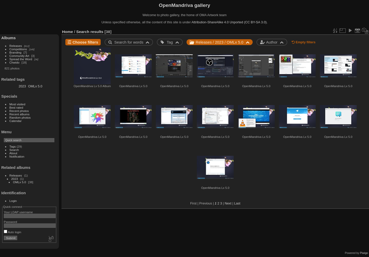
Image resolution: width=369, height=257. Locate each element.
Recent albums (19, 114)
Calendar (15, 120)
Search (14, 149)
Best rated (16, 107)
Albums (8, 38)
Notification (16, 156)
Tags (12, 146)
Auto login (12, 232)
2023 (22, 86)
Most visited (17, 104)
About (13, 153)
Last (237, 203)
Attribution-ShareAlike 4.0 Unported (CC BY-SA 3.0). (229, 22)
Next (228, 203)
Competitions (18, 49)
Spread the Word (20, 59)
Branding (15, 52)
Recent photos (19, 110)
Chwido (14, 62)
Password (10, 221)
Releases (15, 45)
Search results (90, 31)
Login (13, 200)
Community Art (19, 55)
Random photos (20, 117)
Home (67, 31)
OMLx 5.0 (35, 86)
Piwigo (364, 252)
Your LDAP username (18, 212)
